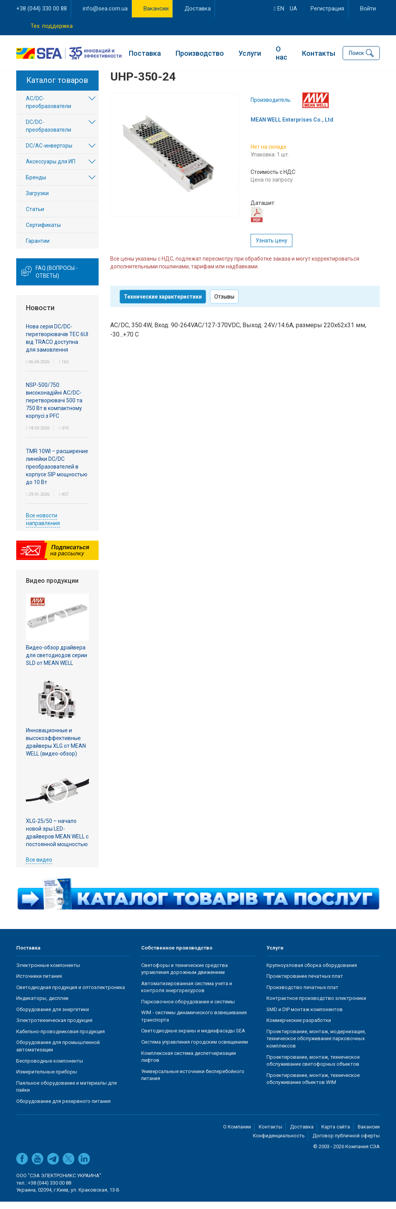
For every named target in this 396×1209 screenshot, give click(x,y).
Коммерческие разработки (298, 1027)
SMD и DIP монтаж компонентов (304, 1017)
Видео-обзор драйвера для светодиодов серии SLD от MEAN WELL (56, 662)
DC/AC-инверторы (49, 153)
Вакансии (156, 8)
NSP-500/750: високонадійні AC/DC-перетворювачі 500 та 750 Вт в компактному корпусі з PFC (54, 407)
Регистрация (327, 8)
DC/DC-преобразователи (48, 133)
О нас (281, 53)
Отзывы (224, 304)
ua (293, 8)
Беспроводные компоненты (49, 1068)
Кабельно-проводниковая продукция (60, 1039)
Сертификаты (43, 232)
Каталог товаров (57, 87)
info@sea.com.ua (105, 8)
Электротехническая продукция (54, 1027)
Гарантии (38, 248)
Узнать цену (271, 248)
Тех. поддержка (52, 25)
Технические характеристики (163, 304)
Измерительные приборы (46, 1079)
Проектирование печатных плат (304, 983)
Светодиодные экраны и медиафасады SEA (193, 1038)
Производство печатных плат (302, 994)
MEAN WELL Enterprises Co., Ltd (292, 127)
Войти (368, 8)
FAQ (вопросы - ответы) (57, 279)
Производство (200, 52)
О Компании (237, 1134)
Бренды (36, 185)
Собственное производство (176, 955)
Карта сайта (335, 1134)
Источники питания (39, 983)
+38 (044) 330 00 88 (41, 8)
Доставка (197, 8)
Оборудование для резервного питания (63, 1108)
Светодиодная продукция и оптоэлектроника (70, 994)
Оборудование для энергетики (52, 1017)
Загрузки (37, 200)
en (279, 8)
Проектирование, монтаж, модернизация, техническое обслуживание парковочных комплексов (316, 1046)
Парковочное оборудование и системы (188, 1009)
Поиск (356, 53)
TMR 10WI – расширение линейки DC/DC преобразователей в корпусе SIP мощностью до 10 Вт (57, 473)
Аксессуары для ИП (50, 169)
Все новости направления (43, 526)
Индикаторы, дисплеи (42, 1005)
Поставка (145, 52)
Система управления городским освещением (194, 1049)
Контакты (318, 52)
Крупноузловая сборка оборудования (311, 972)
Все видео (39, 867)
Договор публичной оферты (346, 1143)
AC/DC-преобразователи (48, 110)
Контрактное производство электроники (316, 1005)
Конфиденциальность (279, 1143)
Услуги (250, 52)
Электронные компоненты (48, 972)
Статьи (35, 216)
